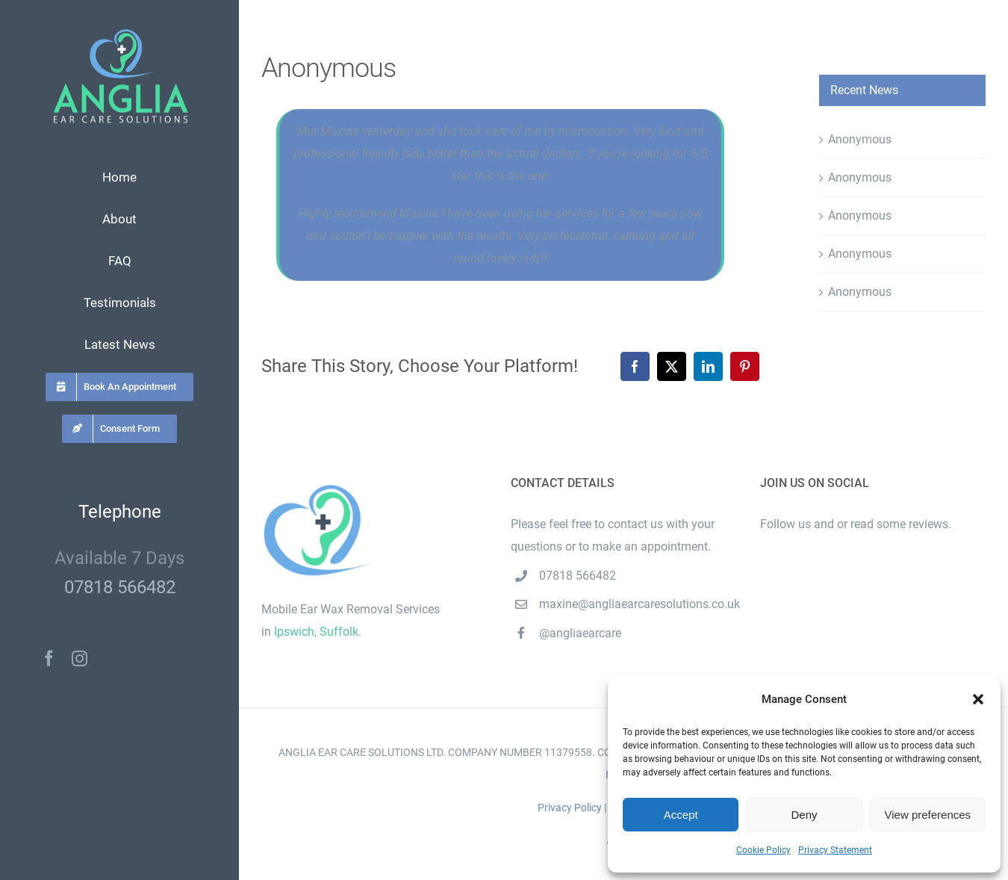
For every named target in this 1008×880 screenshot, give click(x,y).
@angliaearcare (580, 633)
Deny (804, 814)
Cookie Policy (763, 850)
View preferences (928, 814)
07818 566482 (119, 587)
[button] (978, 699)
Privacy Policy (570, 808)
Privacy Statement (835, 850)
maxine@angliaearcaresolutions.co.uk (637, 604)
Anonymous (860, 139)
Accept (681, 814)
